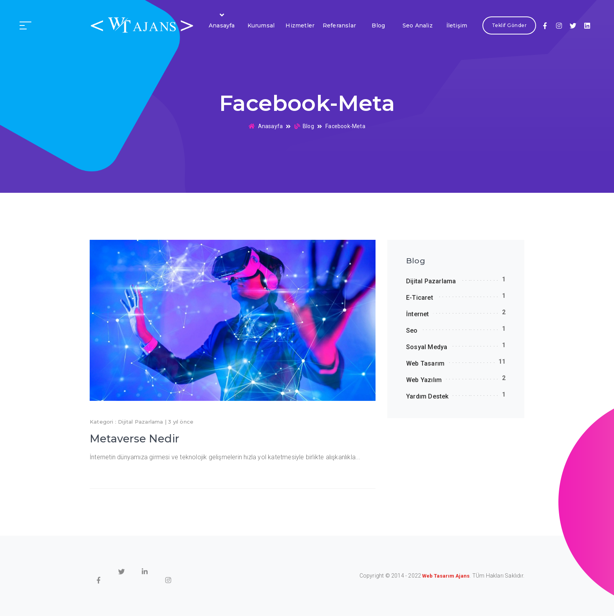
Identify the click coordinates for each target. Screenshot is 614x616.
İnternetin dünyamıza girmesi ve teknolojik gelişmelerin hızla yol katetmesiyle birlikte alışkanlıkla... (225, 457)
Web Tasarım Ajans (446, 576)
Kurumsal (261, 25)
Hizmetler (299, 25)
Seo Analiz (418, 25)
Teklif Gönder (509, 25)
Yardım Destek (427, 396)
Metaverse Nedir (134, 438)
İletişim (457, 25)
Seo (412, 330)
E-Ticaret (419, 297)
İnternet (417, 314)
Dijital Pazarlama (140, 422)
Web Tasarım (425, 363)
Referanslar (339, 25)
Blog (378, 25)
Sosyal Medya (426, 347)
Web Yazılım (424, 380)
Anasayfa (222, 25)
